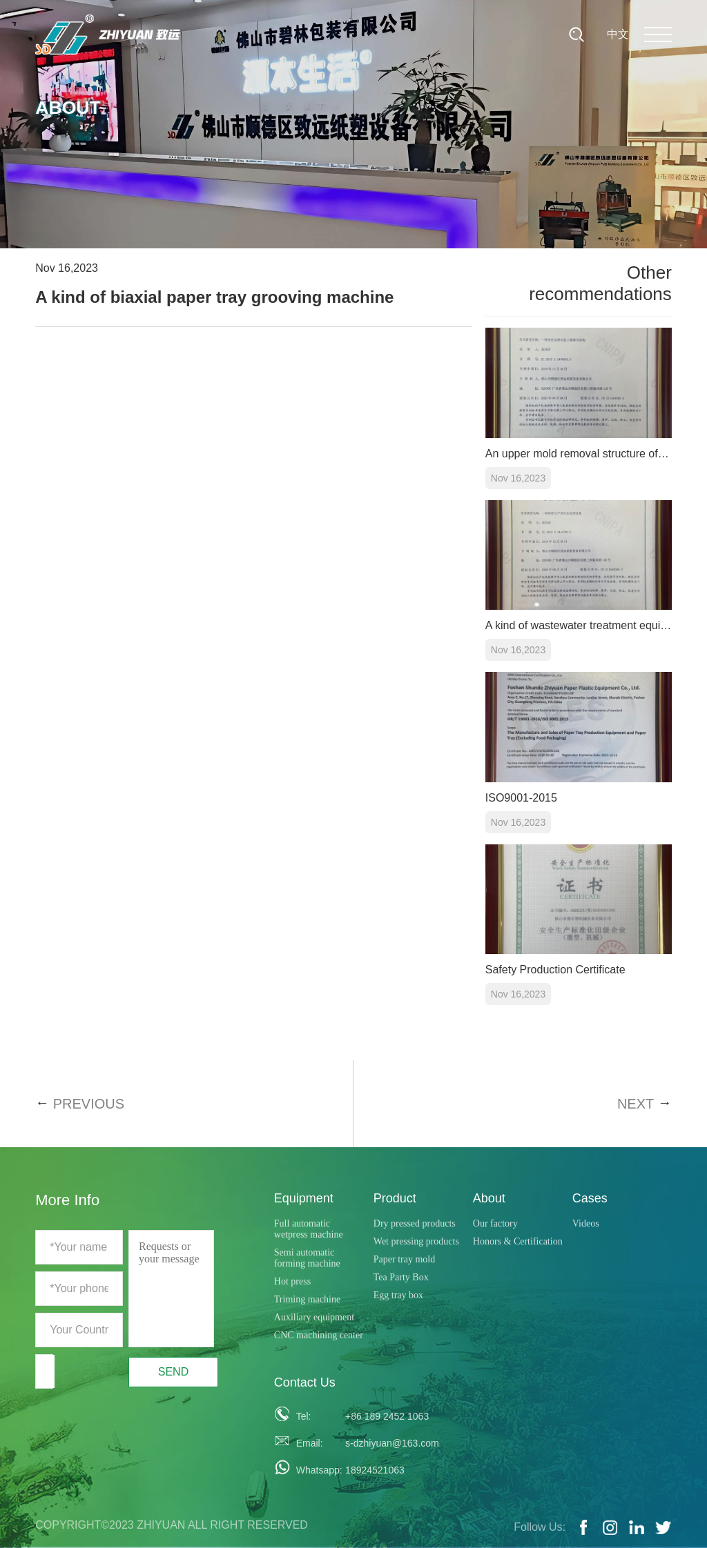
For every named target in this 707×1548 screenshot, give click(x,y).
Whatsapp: (315, 1470)
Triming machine (307, 1299)
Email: (309, 1443)
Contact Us (305, 1382)
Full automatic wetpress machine (308, 1229)
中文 (618, 34)
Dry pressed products (415, 1223)
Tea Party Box (401, 1277)
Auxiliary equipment (314, 1317)
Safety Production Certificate (555, 969)
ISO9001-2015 (521, 798)
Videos (585, 1223)
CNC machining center (318, 1335)
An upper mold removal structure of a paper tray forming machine (578, 453)
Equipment (303, 1198)
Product (395, 1198)
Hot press (292, 1281)
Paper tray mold (404, 1259)
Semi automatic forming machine (307, 1258)
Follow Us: (539, 1527)
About (489, 1198)
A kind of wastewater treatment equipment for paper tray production (578, 625)
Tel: (303, 1416)
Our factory (495, 1223)
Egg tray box (398, 1295)
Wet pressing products (416, 1241)
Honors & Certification (518, 1241)
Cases (590, 1198)
